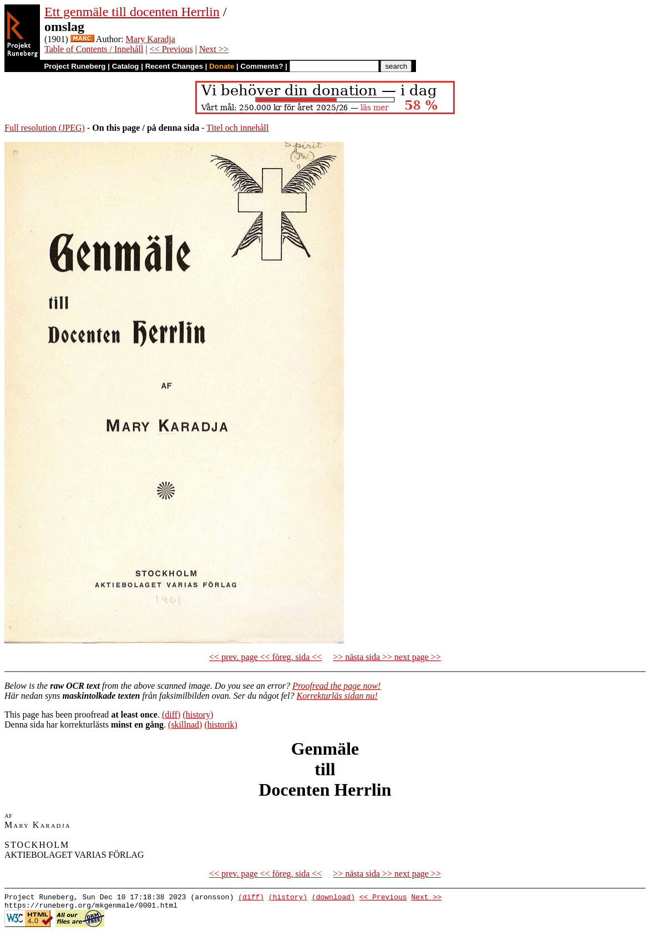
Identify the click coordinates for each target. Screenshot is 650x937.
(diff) (171, 714)
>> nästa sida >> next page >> (387, 657)
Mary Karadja (150, 39)
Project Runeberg (74, 66)
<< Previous (171, 49)
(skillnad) (185, 724)
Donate (221, 66)
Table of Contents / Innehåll (93, 49)
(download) (333, 898)
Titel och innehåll (237, 127)
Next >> (213, 49)
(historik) (220, 724)
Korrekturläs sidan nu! (337, 695)
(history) (197, 714)
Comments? (262, 66)
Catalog (125, 66)
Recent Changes (174, 66)
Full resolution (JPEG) (44, 127)
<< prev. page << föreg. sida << (265, 657)
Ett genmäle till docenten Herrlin (132, 11)
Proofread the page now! (336, 685)
